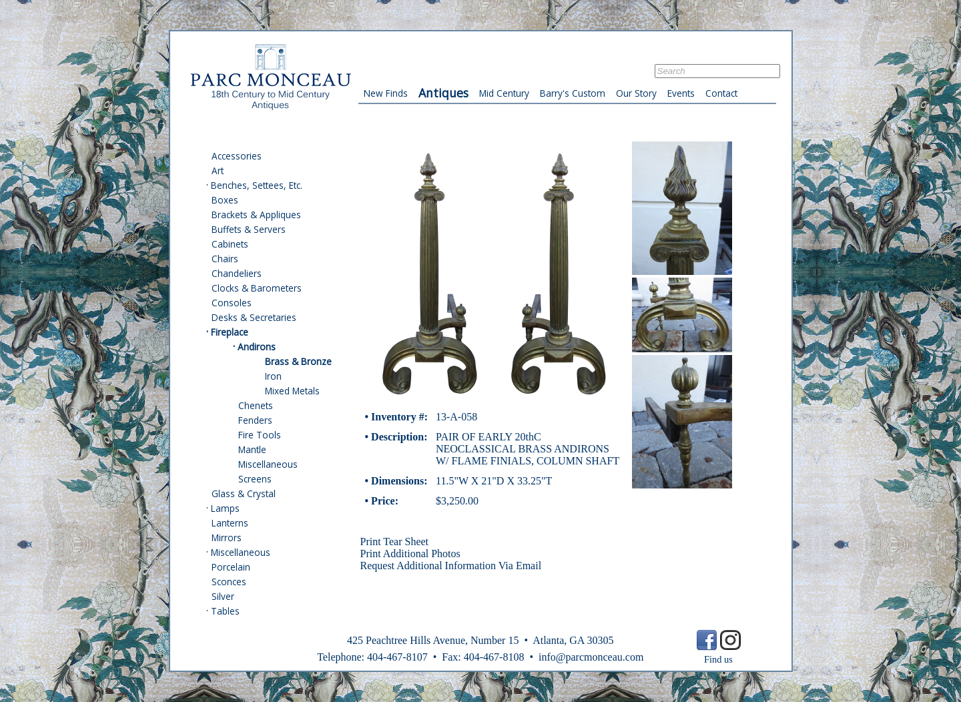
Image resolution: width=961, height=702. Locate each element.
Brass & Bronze (298, 361)
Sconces (229, 581)
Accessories (237, 155)
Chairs (225, 258)
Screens (255, 478)
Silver (223, 596)
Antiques (443, 93)
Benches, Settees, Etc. (256, 185)
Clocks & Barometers (257, 288)
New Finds (386, 93)
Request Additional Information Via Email (451, 565)
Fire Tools (259, 434)
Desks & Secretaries (254, 317)
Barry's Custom (572, 93)
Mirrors (227, 537)
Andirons (257, 346)
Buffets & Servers (249, 229)
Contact (721, 93)
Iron (273, 376)
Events (681, 93)
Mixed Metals (292, 390)
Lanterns (230, 522)
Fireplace (229, 332)
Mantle (252, 449)
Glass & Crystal (244, 493)
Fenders (255, 420)
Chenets (255, 405)
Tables (225, 611)
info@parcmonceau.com (591, 657)
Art (218, 170)
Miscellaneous (268, 464)
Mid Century (504, 93)
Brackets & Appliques (256, 214)
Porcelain (231, 567)
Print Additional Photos (410, 553)
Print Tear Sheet (394, 541)
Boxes (225, 200)
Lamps (225, 508)
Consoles (232, 302)
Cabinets (230, 244)
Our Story (636, 93)
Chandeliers (237, 273)
